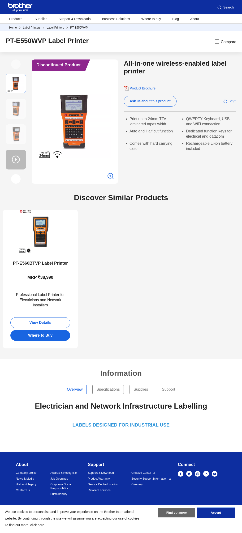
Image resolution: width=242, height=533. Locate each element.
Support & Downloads (75, 19)
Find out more (176, 514)
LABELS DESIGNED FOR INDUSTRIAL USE (121, 424)
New (10, 214)
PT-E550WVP (79, 27)
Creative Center (141, 472)
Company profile (26, 472)
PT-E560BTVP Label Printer (40, 263)
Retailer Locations (99, 490)
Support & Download (101, 472)
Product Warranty (99, 478)
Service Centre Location (103, 484)
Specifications (108, 389)
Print (232, 101)
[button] (16, 64)
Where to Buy (40, 335)
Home (13, 27)
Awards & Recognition (64, 472)
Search (225, 7)
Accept (215, 514)
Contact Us (23, 490)
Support (168, 389)
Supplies (41, 19)
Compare (225, 41)
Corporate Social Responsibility (60, 486)
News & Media (25, 478)
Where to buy (151, 19)
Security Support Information (149, 478)
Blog (175, 19)
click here (37, 525)
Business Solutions (116, 19)
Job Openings (59, 478)
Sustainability (58, 494)
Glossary (137, 484)
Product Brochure (143, 88)
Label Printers (31, 27)
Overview (75, 389)
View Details (40, 323)
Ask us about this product (150, 101)
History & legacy (26, 484)
